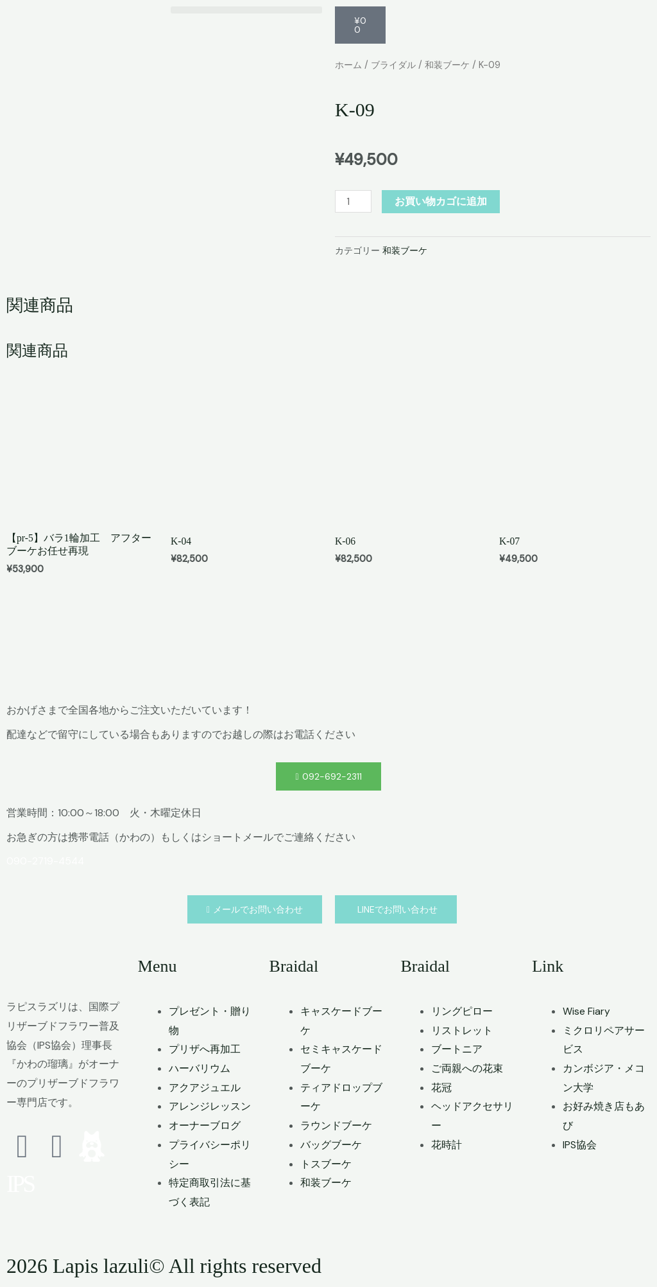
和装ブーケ (454, 64)
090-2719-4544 (46, 862)
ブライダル (397, 64)
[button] (246, 9)
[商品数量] (353, 201)
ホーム (349, 64)
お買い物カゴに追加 (441, 201)
